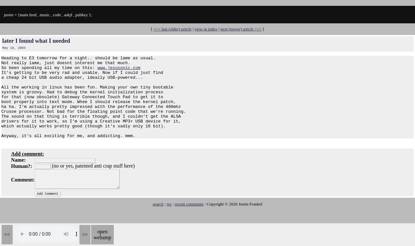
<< (7, 234)
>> (85, 234)
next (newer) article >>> (241, 29)
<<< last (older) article (172, 29)
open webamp (102, 234)
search (158, 220)
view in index (206, 29)
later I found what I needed (36, 41)
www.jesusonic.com (118, 70)
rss (169, 220)
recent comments (189, 220)
